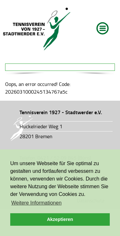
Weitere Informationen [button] (36, 203)
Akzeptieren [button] (60, 219)
